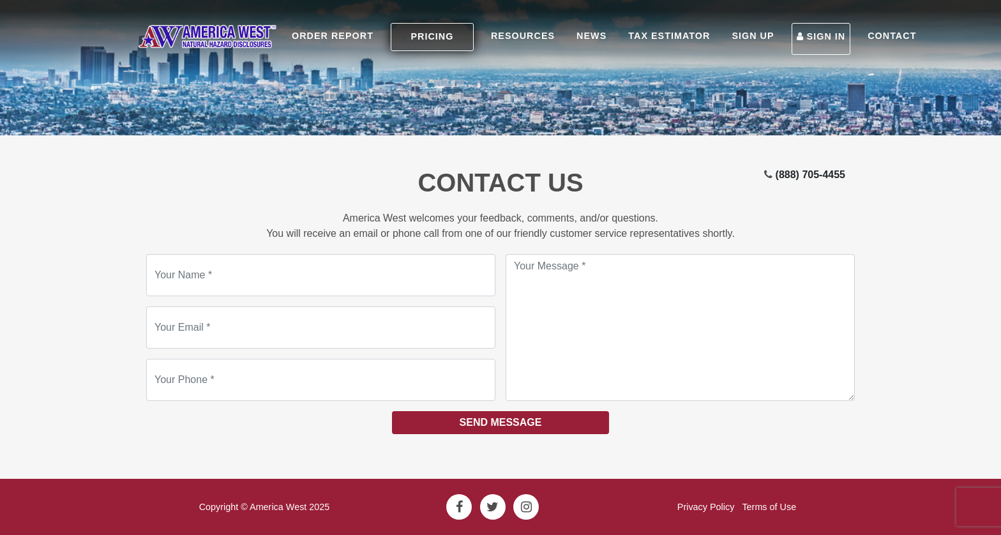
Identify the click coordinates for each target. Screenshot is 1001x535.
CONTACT (892, 36)
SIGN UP (753, 36)
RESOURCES (523, 36)
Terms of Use (769, 507)
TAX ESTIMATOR (669, 36)
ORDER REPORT (332, 36)
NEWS (591, 36)
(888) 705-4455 (810, 174)
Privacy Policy (706, 507)
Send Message (501, 422)
